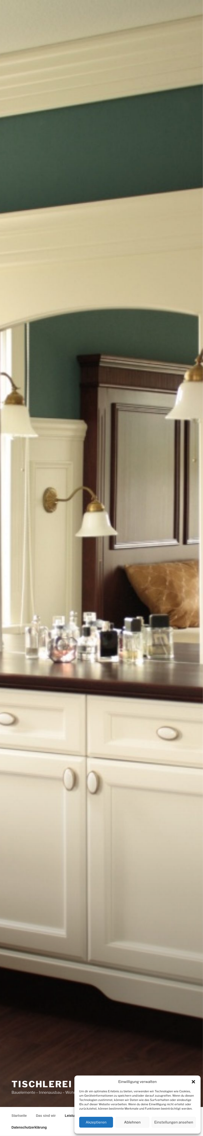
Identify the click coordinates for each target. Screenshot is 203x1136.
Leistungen (74, 1116)
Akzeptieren (96, 1122)
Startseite (19, 1116)
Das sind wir (46, 1116)
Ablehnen (132, 1122)
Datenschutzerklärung (29, 1127)
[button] (193, 1081)
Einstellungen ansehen (173, 1122)
